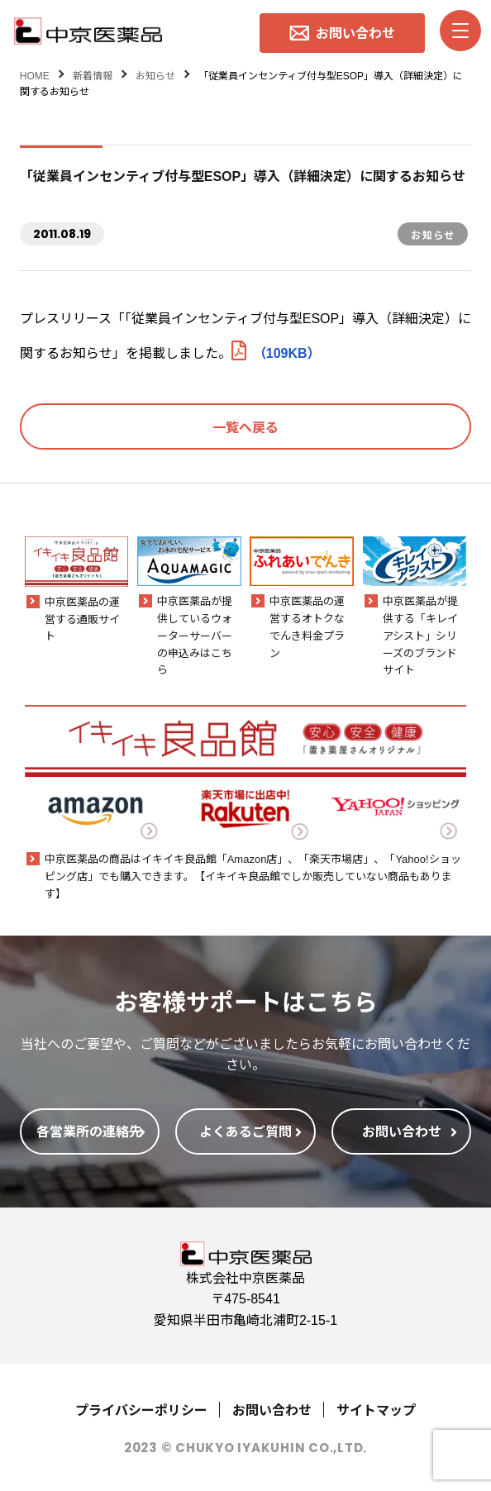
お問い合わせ (272, 1409)
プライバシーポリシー (141, 1409)
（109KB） (276, 352)
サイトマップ (376, 1409)
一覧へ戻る (245, 426)
